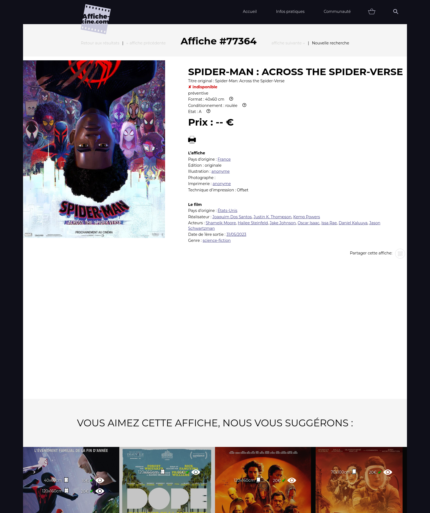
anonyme (220, 111)
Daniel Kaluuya (353, 162)
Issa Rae (329, 162)
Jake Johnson (283, 162)
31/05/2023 (236, 174)
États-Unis (227, 150)
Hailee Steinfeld (253, 162)
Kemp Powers (306, 156)
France (224, 99)
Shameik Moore (221, 162)
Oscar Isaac (308, 162)
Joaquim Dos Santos (231, 156)
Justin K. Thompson (273, 156)
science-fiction (217, 180)
